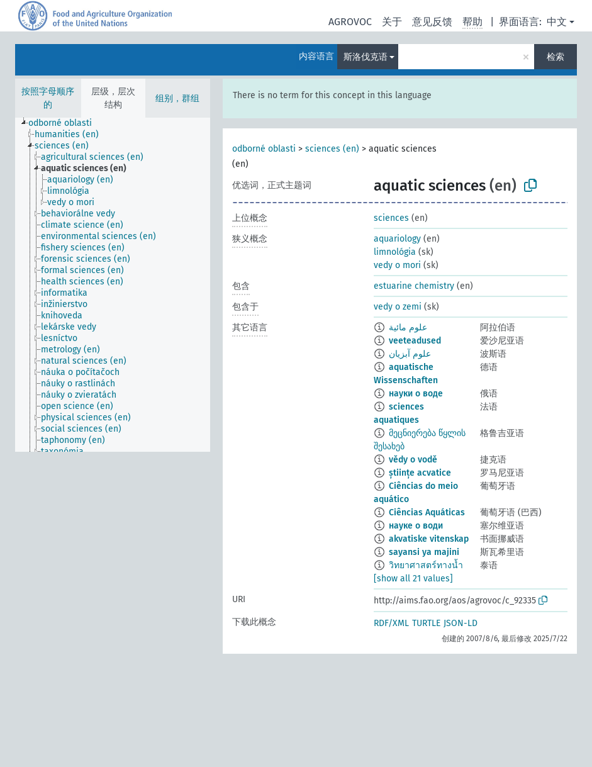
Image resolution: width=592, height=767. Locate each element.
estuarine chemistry (414, 286)
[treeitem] (65, 123)
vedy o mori (397, 265)
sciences (391, 218)
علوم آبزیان (410, 354)
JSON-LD (461, 623)
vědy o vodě (413, 459)
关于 (392, 22)
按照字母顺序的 (47, 98)
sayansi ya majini (424, 552)
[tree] (112, 285)
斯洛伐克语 (365, 57)
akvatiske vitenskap (429, 539)
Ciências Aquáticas (427, 512)
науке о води (416, 525)
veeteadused (415, 340)
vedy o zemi (398, 306)
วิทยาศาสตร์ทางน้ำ (426, 565)
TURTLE (426, 623)
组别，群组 (177, 98)
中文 (557, 22)
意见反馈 (432, 22)
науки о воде (416, 393)
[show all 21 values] (413, 578)
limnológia (395, 252)
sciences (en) (332, 148)
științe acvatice (420, 472)
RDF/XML (391, 623)
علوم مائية (408, 327)
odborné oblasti (264, 148)
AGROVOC (350, 22)
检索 (555, 57)
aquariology (397, 238)
